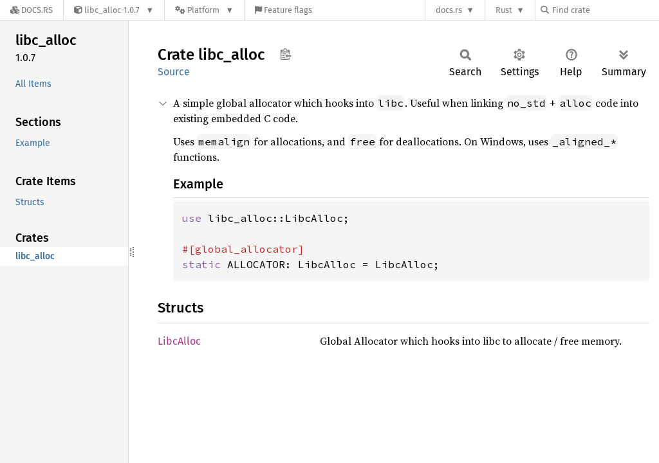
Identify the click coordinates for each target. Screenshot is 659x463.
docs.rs (449, 10)
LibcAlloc (179, 341)
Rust (504, 10)
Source (174, 72)
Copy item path (285, 54)
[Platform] (204, 10)
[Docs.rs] (31, 10)
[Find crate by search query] (605, 10)
